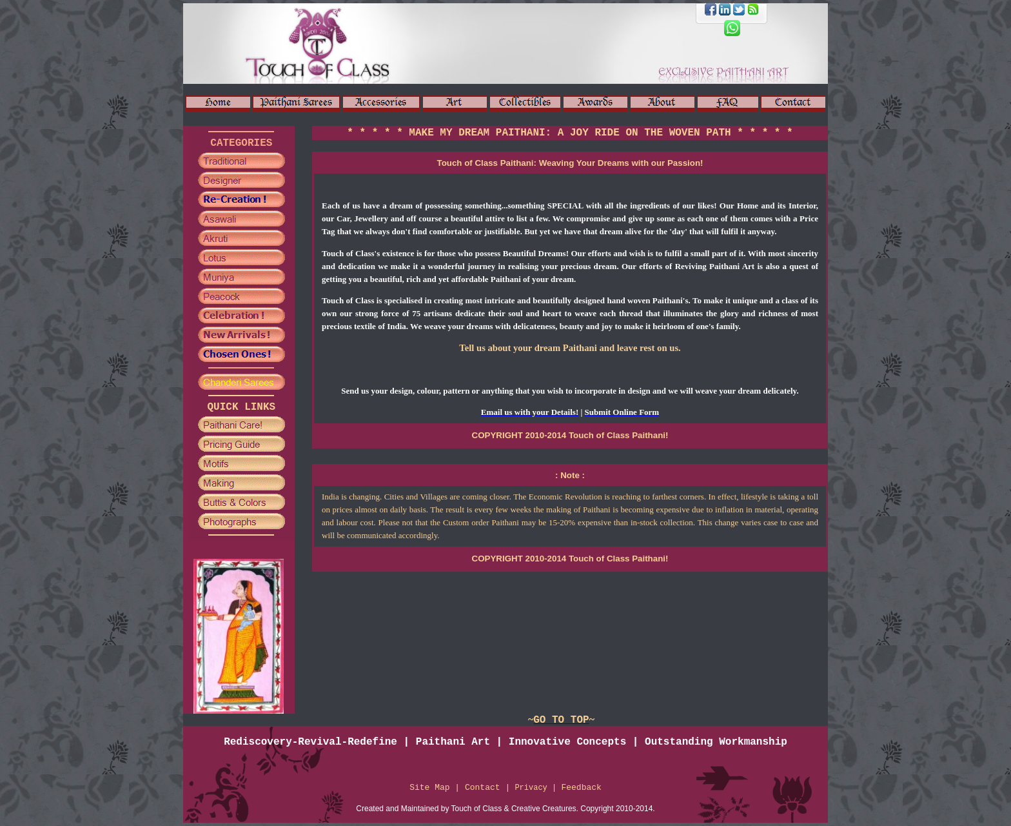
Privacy (533, 787)
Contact (482, 787)
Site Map (429, 787)
